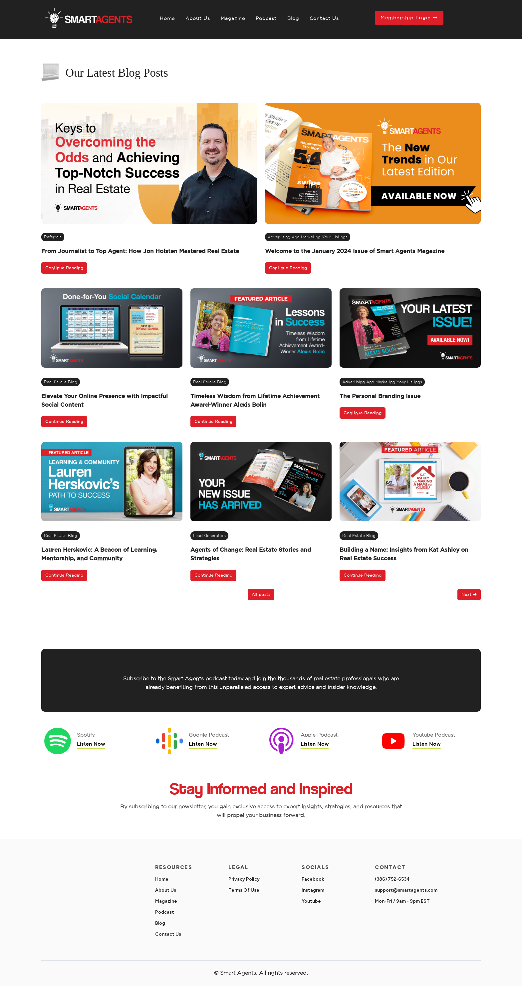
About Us (197, 18)
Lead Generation (209, 535)
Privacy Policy (244, 879)
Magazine (233, 18)
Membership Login (409, 17)
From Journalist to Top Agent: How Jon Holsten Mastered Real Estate (140, 251)
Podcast (266, 18)
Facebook (313, 879)
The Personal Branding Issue (380, 396)
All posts (261, 594)
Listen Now (91, 744)
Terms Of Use (243, 890)
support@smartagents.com (406, 890)
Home (167, 18)
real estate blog (60, 382)
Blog (293, 18)
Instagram (313, 890)
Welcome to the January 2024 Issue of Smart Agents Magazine (354, 251)
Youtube (311, 901)
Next (469, 594)
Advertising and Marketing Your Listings (308, 237)
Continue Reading (64, 268)
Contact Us (324, 18)
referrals (53, 237)
